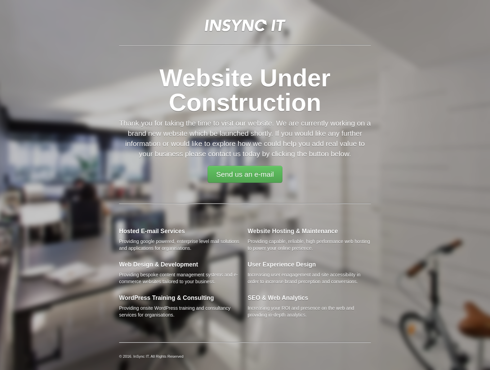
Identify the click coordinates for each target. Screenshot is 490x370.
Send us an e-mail (245, 174)
